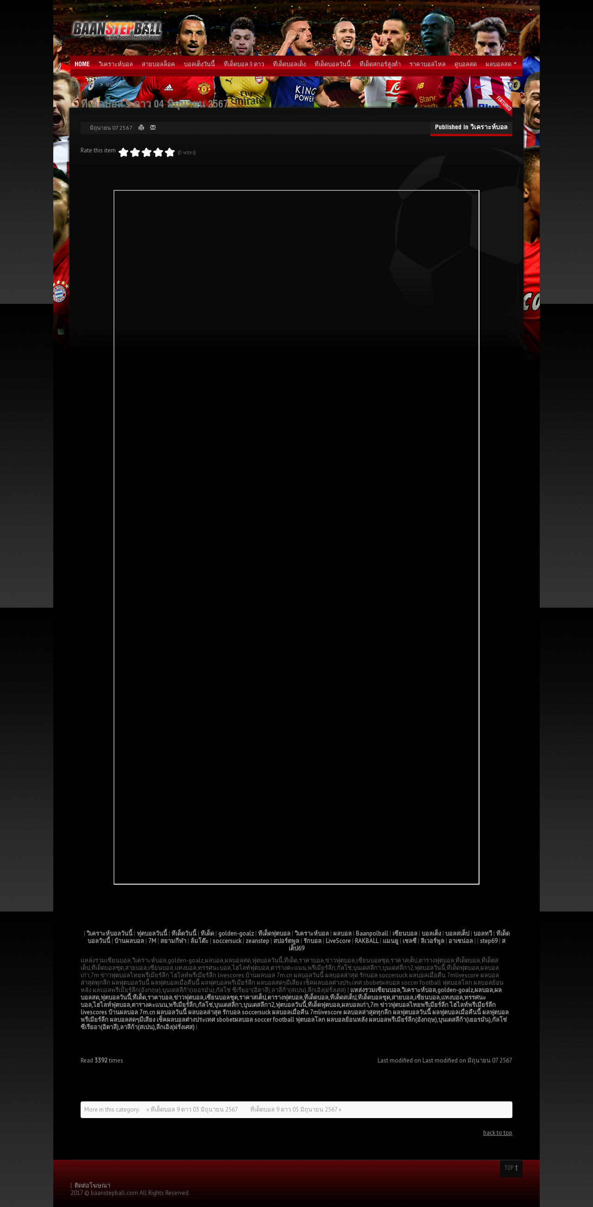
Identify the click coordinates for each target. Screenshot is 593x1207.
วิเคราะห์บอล (489, 128)
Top (511, 1168)
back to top (497, 1133)
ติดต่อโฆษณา (92, 1185)
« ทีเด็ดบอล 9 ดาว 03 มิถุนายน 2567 (192, 1109)
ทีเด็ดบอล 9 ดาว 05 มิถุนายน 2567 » (295, 1109)
